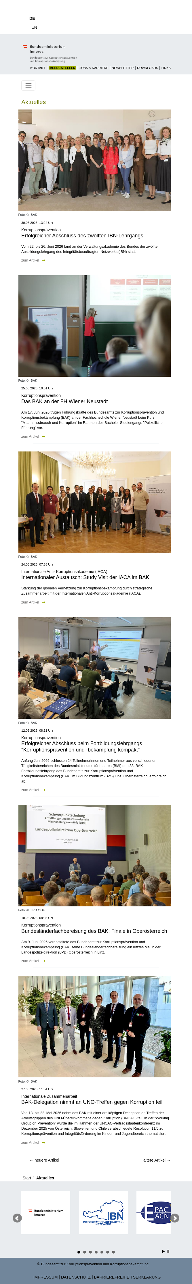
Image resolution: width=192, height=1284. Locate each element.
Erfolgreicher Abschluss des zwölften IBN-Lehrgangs (82, 236)
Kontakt (37, 68)
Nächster (174, 1218)
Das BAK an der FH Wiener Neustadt (64, 401)
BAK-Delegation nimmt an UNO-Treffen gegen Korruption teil (91, 1102)
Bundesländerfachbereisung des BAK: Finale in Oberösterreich (94, 931)
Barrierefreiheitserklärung (127, 1277)
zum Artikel (33, 260)
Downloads (147, 68)
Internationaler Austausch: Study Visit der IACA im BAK (85, 577)
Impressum (45, 1277)
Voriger (17, 1218)
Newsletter (123, 68)
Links (166, 68)
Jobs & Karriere (93, 68)
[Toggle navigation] (28, 85)
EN (34, 27)
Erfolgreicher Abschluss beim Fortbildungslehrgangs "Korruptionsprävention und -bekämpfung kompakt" (81, 747)
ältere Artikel (157, 1160)
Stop (168, 1251)
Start (27, 1178)
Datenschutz (76, 1277)
